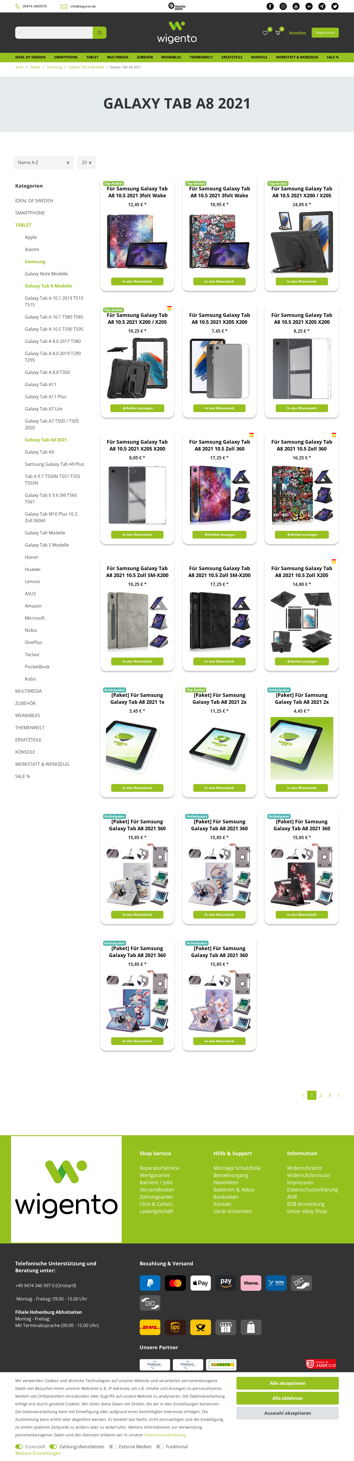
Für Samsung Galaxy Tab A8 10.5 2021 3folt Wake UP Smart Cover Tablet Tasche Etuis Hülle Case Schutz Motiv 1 (137, 192)
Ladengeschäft (156, 1211)
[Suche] (99, 33)
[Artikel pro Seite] (86, 162)
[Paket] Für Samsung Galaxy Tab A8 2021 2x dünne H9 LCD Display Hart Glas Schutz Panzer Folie (219, 698)
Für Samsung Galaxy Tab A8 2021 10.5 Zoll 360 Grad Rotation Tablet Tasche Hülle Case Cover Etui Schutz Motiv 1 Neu (219, 445)
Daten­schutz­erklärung (165, 1434)
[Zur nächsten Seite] (338, 1095)
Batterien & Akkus (234, 1189)
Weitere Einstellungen (38, 1453)
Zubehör (145, 57)
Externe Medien (135, 1447)
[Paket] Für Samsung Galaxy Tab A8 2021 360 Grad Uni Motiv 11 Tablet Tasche (302, 825)
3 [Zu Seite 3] (329, 1095)
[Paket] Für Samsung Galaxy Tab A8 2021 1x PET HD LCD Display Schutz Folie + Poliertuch (137, 698)
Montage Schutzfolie (237, 1168)
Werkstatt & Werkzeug (297, 57)
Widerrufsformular (308, 1175)
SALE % (333, 57)
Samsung (54, 66)
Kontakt (222, 1204)
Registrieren (325, 32)
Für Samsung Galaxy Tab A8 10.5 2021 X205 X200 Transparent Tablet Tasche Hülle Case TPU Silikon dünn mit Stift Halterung (301, 318)
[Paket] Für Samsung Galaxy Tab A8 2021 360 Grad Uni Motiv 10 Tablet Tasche (220, 825)
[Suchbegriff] (54, 33)
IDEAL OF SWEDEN (30, 57)
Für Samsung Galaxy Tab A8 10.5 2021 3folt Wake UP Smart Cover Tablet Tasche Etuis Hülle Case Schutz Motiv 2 (219, 192)
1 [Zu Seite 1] (312, 1095)
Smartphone (66, 57)
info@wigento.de (83, 6)
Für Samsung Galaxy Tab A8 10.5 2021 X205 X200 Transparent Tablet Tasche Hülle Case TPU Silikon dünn (219, 318)
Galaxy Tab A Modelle (86, 66)
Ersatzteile (232, 57)
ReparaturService (159, 1168)
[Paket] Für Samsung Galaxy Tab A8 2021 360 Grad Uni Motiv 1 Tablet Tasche (137, 825)
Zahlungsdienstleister (82, 1447)
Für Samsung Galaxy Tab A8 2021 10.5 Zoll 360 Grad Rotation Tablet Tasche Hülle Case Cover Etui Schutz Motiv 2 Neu (301, 445)
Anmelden (297, 32)
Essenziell (35, 1447)
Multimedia (117, 57)
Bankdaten (226, 1196)
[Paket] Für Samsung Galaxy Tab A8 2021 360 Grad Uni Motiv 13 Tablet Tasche (220, 952)
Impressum (300, 1182)
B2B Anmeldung (306, 1204)
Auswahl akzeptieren (287, 1413)
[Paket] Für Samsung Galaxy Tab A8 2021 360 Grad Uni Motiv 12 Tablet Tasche (137, 952)
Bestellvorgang (231, 1175)
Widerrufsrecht (304, 1168)
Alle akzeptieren (288, 1383)
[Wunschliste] (265, 33)
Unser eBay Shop (307, 1211)
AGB (292, 1196)
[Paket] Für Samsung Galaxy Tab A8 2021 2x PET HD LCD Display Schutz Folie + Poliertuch (302, 698)
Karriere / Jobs (156, 1182)
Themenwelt (201, 57)
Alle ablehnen (287, 1398)
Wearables (171, 57)
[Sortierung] (43, 162)
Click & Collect (156, 1204)
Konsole (259, 57)
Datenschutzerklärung (312, 1189)
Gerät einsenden (233, 1211)
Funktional (177, 1447)
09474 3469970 (35, 6)
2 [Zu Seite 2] (320, 1095)
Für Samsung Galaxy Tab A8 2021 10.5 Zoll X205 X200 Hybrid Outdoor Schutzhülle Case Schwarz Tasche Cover (301, 572)
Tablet (92, 57)
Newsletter (226, 1182)
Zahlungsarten (156, 1196)
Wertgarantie (155, 1175)
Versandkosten (157, 1189)
